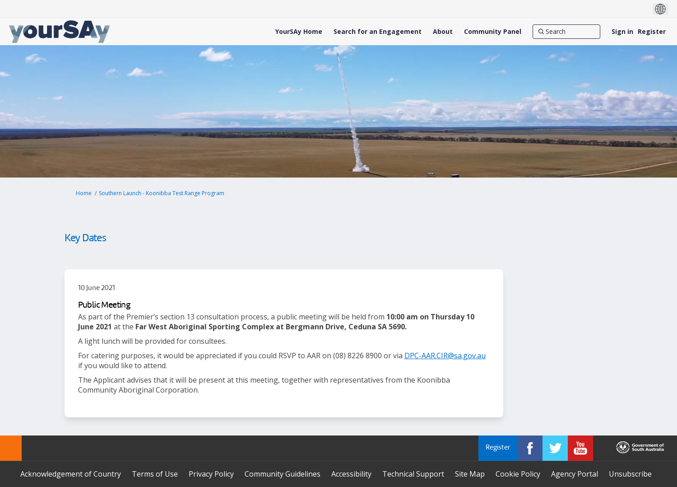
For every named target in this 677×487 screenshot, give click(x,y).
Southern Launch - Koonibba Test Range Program (161, 193)
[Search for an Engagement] (377, 31)
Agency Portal (574, 474)
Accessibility (351, 474)
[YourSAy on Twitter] (555, 448)
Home (84, 193)
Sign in (622, 31)
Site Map (470, 474)
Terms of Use (155, 474)
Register (652, 31)
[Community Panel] (493, 31)
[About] (443, 31)
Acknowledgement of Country (70, 474)
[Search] (566, 31)
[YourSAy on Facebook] (530, 448)
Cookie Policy (518, 474)
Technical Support (413, 474)
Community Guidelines (282, 474)
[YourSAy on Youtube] (580, 448)
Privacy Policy (211, 474)
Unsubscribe (630, 474)
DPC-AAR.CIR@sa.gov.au (445, 356)
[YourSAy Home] (299, 31)
